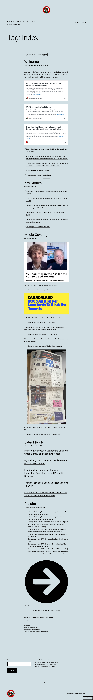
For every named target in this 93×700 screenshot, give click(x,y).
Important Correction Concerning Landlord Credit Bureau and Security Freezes (46, 452)
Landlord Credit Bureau (42, 631)
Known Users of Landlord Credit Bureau (39, 175)
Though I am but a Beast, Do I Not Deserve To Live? (46, 484)
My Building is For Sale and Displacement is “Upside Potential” (45, 462)
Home (77, 23)
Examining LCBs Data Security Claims (38, 227)
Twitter (83, 23)
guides (30, 631)
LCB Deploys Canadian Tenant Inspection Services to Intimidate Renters (45, 494)
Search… (9, 660)
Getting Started (36, 55)
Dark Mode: (88, 698)
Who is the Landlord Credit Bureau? (37, 170)
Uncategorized (36, 629)
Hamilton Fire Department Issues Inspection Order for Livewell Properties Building (44, 473)
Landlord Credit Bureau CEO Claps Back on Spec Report (44, 434)
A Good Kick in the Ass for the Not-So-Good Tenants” (41, 285)
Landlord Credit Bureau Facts (21, 22)
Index (33, 631)
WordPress (82, 693)
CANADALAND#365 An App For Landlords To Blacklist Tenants (44, 318)
